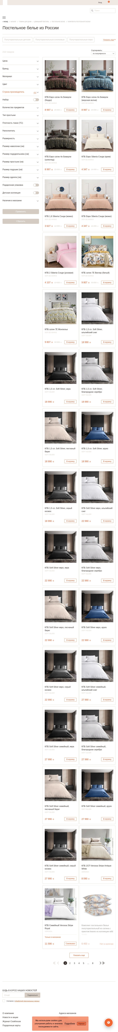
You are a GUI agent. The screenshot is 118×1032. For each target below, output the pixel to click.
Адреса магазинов (67, 1013)
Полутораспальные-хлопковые (50, 40)
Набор (19, 99)
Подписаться (32, 995)
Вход (100, 2)
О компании (8, 1013)
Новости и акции (10, 1017)
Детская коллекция (19, 192)
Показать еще (79, 955)
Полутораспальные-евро (81, 40)
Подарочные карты (11, 1025)
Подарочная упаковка (19, 185)
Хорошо (81, 1024)
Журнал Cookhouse (12, 1021)
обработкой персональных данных (27, 1001)
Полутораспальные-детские (17, 40)
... (88, 963)
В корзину (70, 110)
